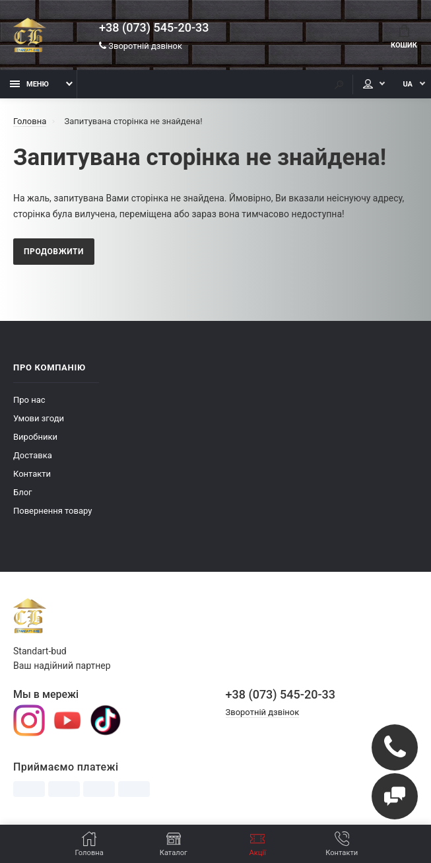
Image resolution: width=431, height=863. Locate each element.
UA (408, 84)
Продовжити (54, 251)
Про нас (29, 400)
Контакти (32, 474)
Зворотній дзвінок (140, 46)
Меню (29, 84)
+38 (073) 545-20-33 (154, 27)
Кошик (404, 37)
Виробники (35, 437)
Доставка (32, 455)
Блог (22, 492)
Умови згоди (38, 418)
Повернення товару (52, 511)
